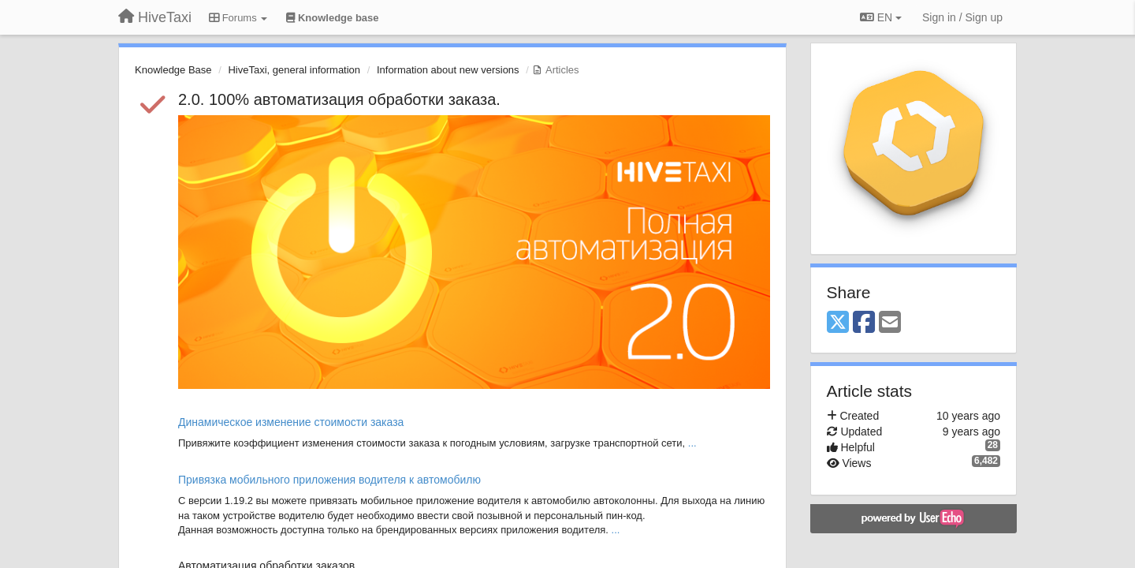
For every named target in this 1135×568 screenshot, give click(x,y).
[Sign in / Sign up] (962, 17)
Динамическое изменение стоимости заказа (291, 422)
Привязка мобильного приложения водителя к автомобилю (329, 479)
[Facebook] (864, 323)
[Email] (890, 323)
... (692, 443)
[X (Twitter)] (838, 323)
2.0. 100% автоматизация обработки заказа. (339, 99)
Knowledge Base (173, 70)
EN (881, 17)
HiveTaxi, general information (294, 70)
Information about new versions (448, 70)
